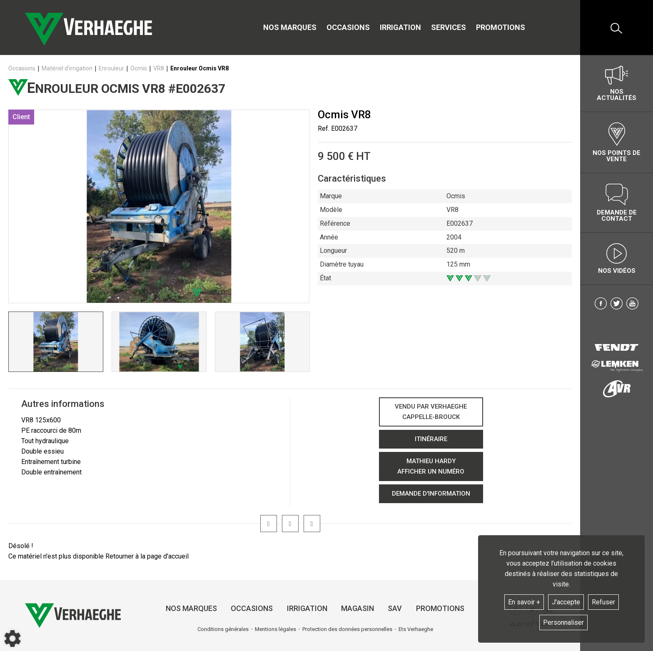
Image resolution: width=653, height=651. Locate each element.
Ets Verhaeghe (416, 629)
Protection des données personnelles (347, 629)
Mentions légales (275, 629)
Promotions (500, 27)
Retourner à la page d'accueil (147, 556)
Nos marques (290, 27)
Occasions (348, 27)
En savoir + (524, 602)
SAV (395, 608)
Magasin (357, 608)
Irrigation (400, 27)
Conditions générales (223, 629)
